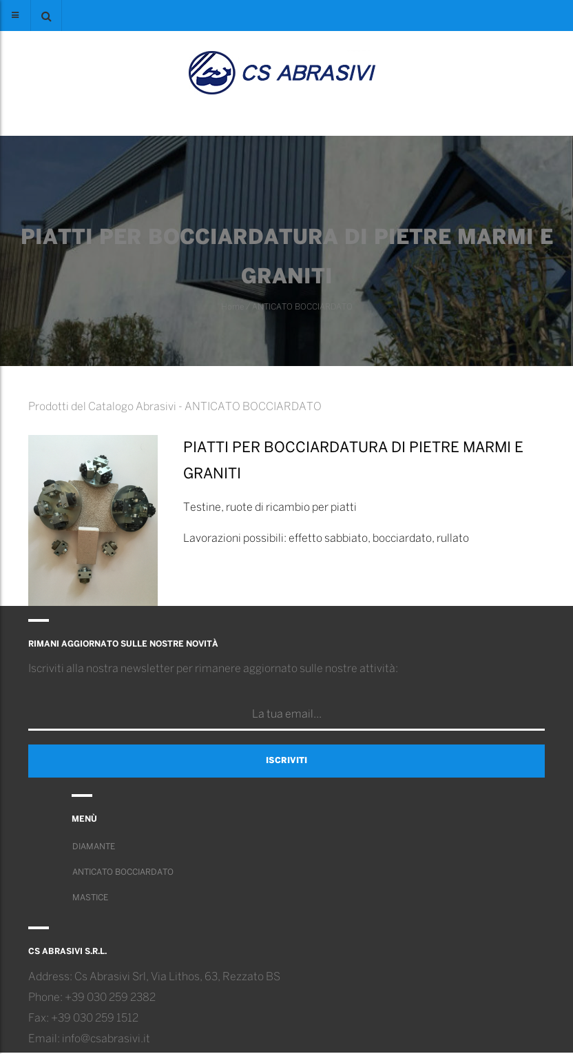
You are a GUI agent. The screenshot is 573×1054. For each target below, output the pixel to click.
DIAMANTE (93, 847)
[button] (46, 15)
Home (232, 307)
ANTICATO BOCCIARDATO (302, 307)
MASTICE (90, 898)
